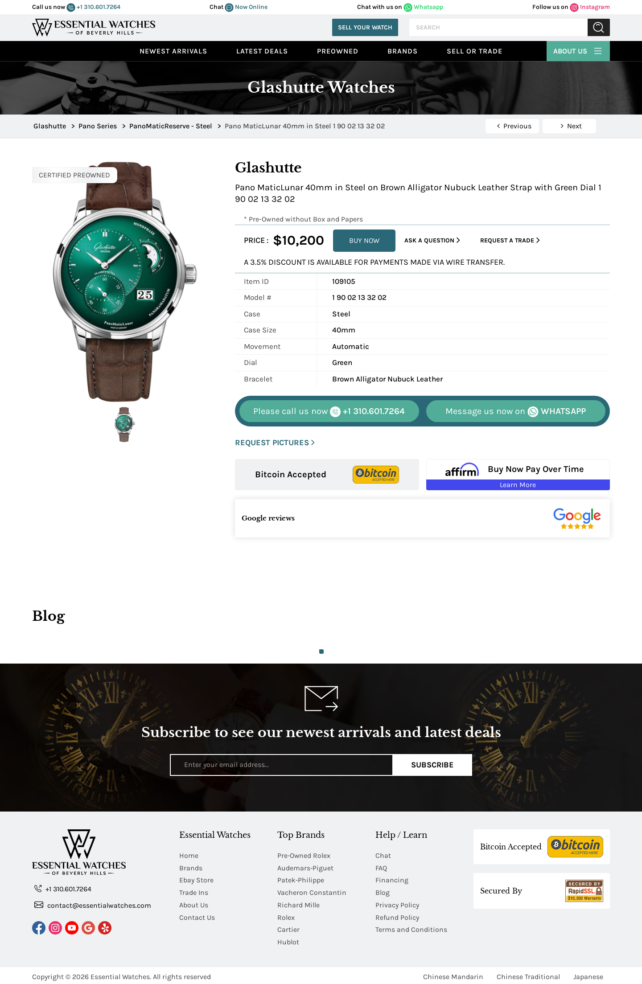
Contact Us (197, 915)
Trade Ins (193, 891)
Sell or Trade (474, 51)
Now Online (246, 7)
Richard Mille (298, 903)
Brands (402, 51)
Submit (599, 27)
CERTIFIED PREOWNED (74, 175)
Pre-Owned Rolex (304, 855)
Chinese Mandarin (453, 974)
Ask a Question (432, 240)
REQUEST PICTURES (275, 442)
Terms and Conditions (411, 927)
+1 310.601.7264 (93, 7)
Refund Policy (397, 915)
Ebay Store (196, 879)
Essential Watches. (121, 974)
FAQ (381, 867)
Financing (391, 879)
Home (188, 855)
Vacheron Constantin (311, 891)
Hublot (288, 939)
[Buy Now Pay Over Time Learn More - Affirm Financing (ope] (518, 474)
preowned (337, 51)
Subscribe (432, 765)
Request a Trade (510, 240)
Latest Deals (262, 51)
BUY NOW (364, 240)
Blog (382, 891)
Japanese (588, 974)
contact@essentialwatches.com (92, 905)
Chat (383, 855)
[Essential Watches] (93, 26)
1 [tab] (321, 651)
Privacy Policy (397, 903)
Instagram (590, 7)
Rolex (286, 915)
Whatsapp (423, 7)
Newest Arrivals (173, 51)
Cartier (288, 927)
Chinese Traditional (528, 974)
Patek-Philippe (301, 879)
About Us (578, 50)
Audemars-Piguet (305, 867)
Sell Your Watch (365, 27)
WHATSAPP (515, 411)
